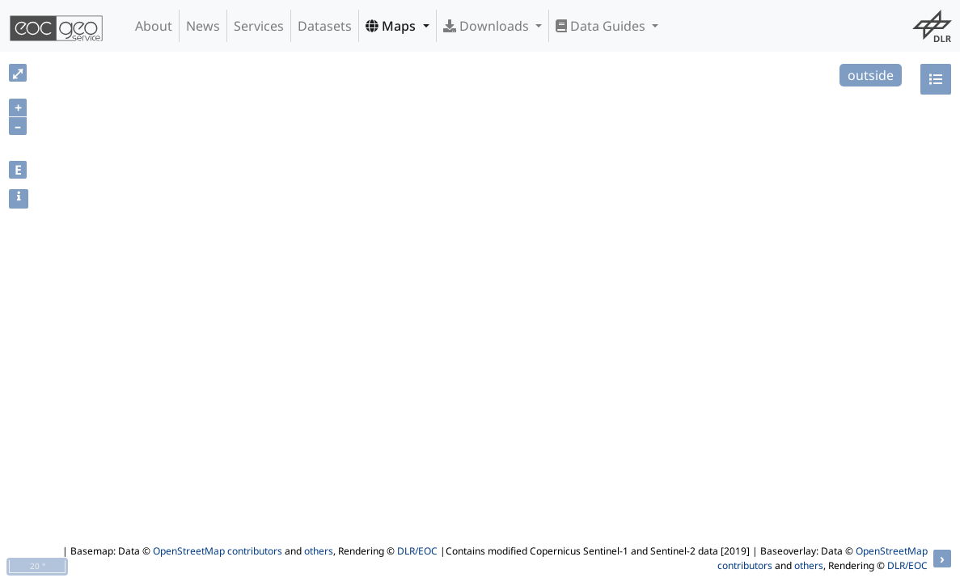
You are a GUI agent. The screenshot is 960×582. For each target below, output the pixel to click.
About (153, 26)
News (203, 26)
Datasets (325, 26)
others (318, 551)
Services (259, 26)
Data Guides (602, 26)
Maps (392, 26)
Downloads (487, 26)
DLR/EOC (417, 551)
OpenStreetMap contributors (217, 551)
